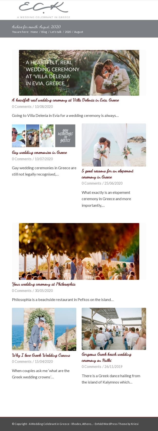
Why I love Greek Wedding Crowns (41, 355)
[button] (79, 73)
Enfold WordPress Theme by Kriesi (117, 423)
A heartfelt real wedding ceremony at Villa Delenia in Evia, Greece (65, 100)
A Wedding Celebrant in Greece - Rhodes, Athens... (61, 423)
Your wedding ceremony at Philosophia (43, 284)
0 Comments (22, 106)
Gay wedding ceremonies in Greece (39, 152)
